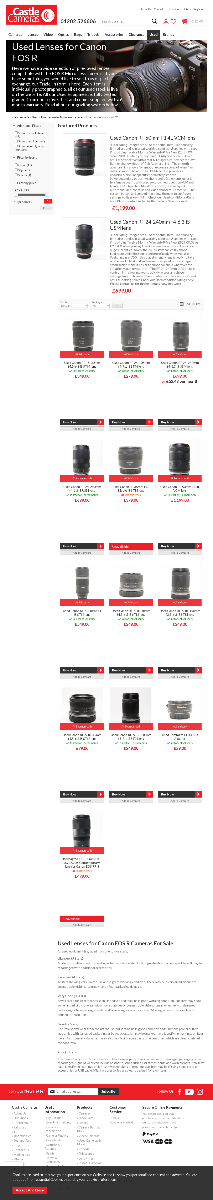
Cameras (15, 34)
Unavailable (120, 546)
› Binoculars (85, 1118)
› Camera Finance (56, 1135)
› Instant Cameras (89, 1163)
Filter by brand (27, 157)
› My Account (54, 1118)
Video (48, 34)
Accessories (114, 34)
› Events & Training (58, 1122)
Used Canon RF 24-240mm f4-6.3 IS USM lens (150, 225)
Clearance (136, 34)
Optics (63, 34)
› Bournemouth (22, 1123)
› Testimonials (21, 1140)
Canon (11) (23, 165)
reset (46, 208)
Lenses (32, 34)
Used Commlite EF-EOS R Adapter (180, 736)
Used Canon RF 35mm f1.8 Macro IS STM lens (131, 488)
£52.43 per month (182, 381)
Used (154, 34)
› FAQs (114, 1118)
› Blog (16, 1145)
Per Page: (101, 304)
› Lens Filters (86, 1158)
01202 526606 (78, 21)
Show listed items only (30, 148)
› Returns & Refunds (52, 1146)
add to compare (82, 428)
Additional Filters (29, 125)
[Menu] (21, 1163)
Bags (78, 34)
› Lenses (82, 1123)
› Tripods (83, 1149)
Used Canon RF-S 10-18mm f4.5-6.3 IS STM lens (130, 612)
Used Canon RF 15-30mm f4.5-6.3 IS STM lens (82, 364)
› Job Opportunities (21, 1134)
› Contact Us (20, 1150)
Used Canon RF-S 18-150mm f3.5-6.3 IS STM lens (180, 612)
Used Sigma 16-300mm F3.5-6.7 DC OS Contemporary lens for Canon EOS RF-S (82, 862)
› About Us (19, 1113)
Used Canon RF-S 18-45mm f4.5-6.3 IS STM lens (82, 736)
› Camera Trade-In (122, 1122)
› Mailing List (21, 1154)
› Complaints (53, 1140)
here (75, 83)
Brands (168, 34)
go (48, 201)
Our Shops (175, 9)
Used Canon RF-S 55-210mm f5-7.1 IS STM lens (131, 736)
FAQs (187, 9)
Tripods (93, 34)
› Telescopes (85, 1153)
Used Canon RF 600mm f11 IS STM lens (82, 612)
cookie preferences (101, 1179)
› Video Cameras (88, 1136)
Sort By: (74, 304)
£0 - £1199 (22, 190)
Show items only (29, 134)
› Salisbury (19, 1127)
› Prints (50, 1153)
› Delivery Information (53, 1129)
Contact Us (160, 9)
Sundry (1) (23, 175)
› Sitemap (18, 1159)
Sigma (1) (22, 170)
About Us (146, 9)
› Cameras (84, 1113)
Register (198, 9)
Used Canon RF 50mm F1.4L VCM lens (152, 138)
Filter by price (26, 183)
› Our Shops (20, 1118)
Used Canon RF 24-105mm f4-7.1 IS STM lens (131, 364)
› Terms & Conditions (52, 1160)
